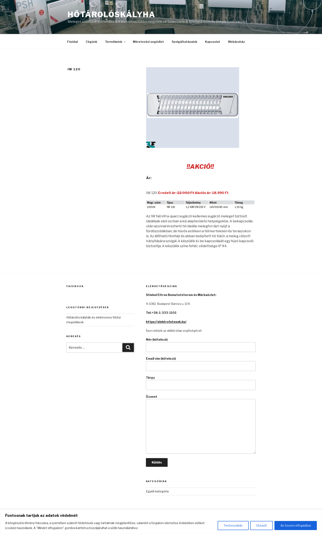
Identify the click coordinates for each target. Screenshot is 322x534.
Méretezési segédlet (148, 41)
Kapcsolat (212, 41)
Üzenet (201, 424)
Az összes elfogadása (295, 525)
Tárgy (201, 383)
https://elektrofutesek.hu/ (166, 321)
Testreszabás (233, 525)
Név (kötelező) (201, 345)
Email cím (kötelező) (201, 364)
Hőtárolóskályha (111, 14)
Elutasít (261, 525)
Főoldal (72, 41)
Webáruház (236, 41)
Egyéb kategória (157, 491)
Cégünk (91, 41)
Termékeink (115, 41)
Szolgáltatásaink (184, 41)
